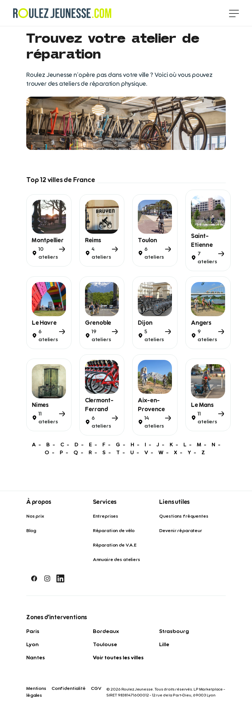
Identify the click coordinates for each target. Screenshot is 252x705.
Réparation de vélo (114, 531)
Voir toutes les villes (118, 657)
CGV (96, 688)
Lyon (32, 644)
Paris (32, 631)
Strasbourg (174, 631)
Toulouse (105, 644)
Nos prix (35, 516)
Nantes (35, 657)
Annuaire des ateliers (116, 559)
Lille (164, 644)
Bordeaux (106, 631)
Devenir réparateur (180, 531)
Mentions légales (36, 692)
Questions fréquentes (183, 516)
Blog (31, 531)
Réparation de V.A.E (114, 545)
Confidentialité (69, 688)
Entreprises (105, 516)
